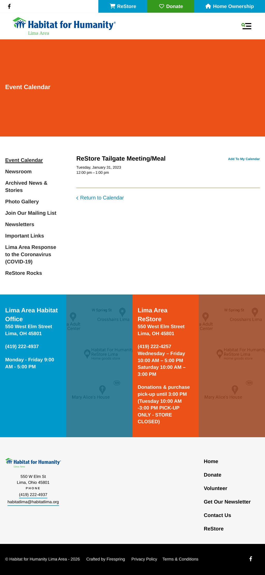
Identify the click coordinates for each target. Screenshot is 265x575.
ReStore (122, 6)
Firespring (116, 559)
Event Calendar (24, 160)
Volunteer (215, 488)
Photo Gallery (22, 202)
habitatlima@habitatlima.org (33, 502)
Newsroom (18, 172)
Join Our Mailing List (30, 213)
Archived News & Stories (26, 186)
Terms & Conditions (180, 559)
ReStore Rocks (23, 273)
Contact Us (217, 515)
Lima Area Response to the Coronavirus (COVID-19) (30, 255)
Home (211, 461)
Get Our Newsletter (227, 502)
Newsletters (19, 224)
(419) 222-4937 (33, 495)
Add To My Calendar (244, 159)
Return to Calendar (102, 198)
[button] (246, 26)
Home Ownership (229, 6)
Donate (170, 6)
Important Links (24, 236)
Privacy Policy (144, 559)
